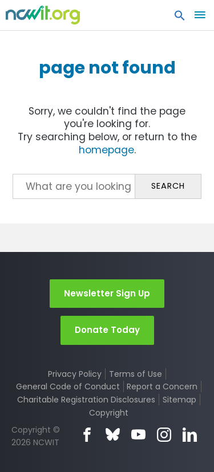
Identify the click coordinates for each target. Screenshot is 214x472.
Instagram (164, 435)
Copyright (108, 412)
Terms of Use (135, 374)
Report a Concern (162, 386)
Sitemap (179, 399)
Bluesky (113, 435)
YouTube (138, 435)
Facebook (87, 435)
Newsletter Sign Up (107, 293)
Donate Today (107, 330)
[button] (179, 18)
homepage (106, 150)
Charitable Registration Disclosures (86, 399)
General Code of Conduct (68, 386)
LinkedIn (190, 435)
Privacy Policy (75, 374)
